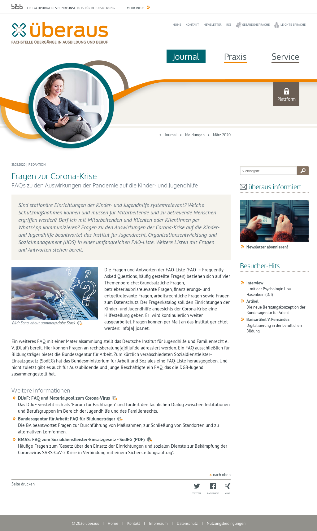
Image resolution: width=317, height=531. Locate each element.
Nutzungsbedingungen (226, 523)
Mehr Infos (135, 8)
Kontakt (192, 25)
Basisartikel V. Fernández (267, 319)
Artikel (252, 301)
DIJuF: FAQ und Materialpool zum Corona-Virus (64, 398)
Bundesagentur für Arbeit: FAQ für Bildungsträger (66, 419)
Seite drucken (23, 483)
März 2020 (222, 134)
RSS (228, 25)
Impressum (158, 523)
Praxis (235, 56)
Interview (254, 283)
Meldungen (195, 134)
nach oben (222, 474)
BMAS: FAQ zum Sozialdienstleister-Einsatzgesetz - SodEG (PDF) (81, 439)
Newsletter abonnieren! (267, 247)
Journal (186, 56)
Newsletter (213, 25)
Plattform (286, 99)
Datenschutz (187, 523)
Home (177, 25)
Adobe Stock (65, 322)
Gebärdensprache (256, 25)
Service (285, 56)
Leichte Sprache (293, 25)
